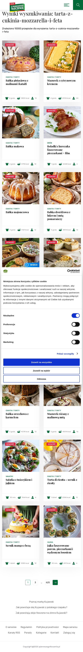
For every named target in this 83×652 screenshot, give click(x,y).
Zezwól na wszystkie (41, 362)
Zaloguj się (69, 632)
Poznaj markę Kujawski (41, 601)
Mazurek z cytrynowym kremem (61, 82)
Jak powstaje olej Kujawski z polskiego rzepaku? (41, 607)
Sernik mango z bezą (18, 545)
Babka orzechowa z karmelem (17, 415)
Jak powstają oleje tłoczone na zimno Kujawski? (41, 613)
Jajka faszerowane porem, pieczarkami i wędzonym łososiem (60, 549)
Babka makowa (15, 146)
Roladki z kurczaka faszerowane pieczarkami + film (58, 150)
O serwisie (11, 627)
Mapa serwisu (70, 627)
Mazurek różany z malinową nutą (58, 415)
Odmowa (41, 379)
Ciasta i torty (13, 77)
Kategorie (41, 632)
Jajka (50, 542)
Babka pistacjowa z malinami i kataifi (17, 82)
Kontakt (55, 632)
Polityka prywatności (47, 627)
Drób (49, 143)
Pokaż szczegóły (65, 353)
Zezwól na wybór (41, 370)
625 (48, 582)
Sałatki (9, 476)
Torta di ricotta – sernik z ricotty (62, 481)
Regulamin (26, 627)
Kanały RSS (14, 632)
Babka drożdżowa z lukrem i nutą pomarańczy (58, 215)
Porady (28, 632)
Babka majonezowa (17, 212)
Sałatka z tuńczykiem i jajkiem (19, 481)
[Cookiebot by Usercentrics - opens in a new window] (67, 271)
